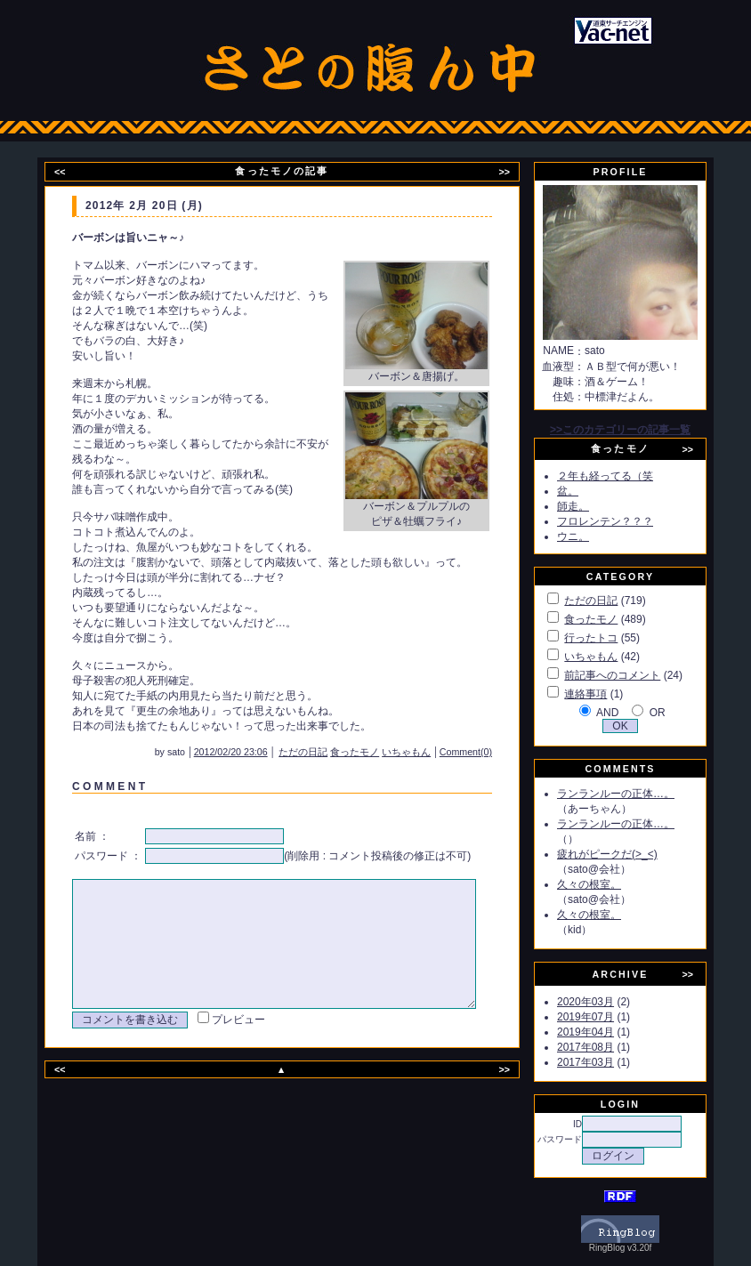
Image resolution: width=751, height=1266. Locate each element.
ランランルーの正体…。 (636, 793)
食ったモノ (378, 751)
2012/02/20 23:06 (255, 751)
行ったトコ (611, 638)
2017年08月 (605, 1047)
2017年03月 (605, 1062)
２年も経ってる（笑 (625, 476)
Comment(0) (490, 751)
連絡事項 (606, 694)
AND (628, 712)
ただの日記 (327, 751)
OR (678, 712)
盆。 (588, 491)
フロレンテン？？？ (625, 521)
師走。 (593, 506)
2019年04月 (605, 1032)
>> (515, 171)
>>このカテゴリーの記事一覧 (640, 429)
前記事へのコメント (633, 675)
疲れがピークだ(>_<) (627, 854)
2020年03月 (605, 1002)
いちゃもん (430, 751)
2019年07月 (605, 1017)
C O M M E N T (106, 786)
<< (71, 171)
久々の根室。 (609, 884)
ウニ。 (593, 536)
